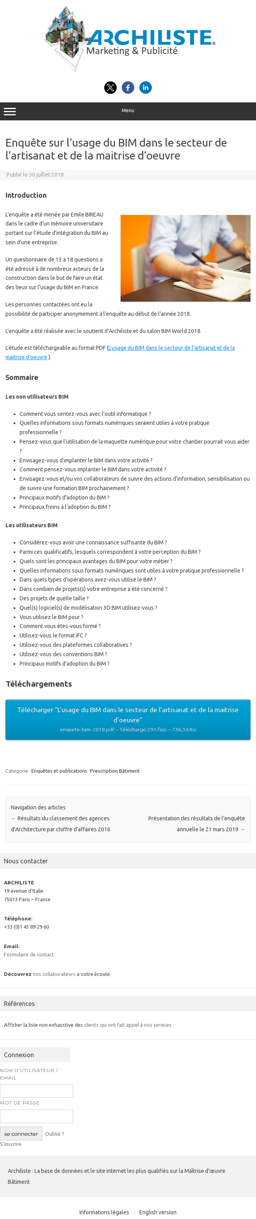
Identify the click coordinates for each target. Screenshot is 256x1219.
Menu (128, 111)
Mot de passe (20, 1103)
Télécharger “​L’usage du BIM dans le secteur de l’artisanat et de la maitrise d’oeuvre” (128, 720)
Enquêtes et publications (59, 770)
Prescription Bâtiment (115, 770)
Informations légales (104, 1212)
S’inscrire (11, 1144)
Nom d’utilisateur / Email (29, 1074)
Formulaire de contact (29, 954)
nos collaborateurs (54, 974)
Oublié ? (54, 1134)
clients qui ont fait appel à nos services (127, 1024)
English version (158, 1212)
